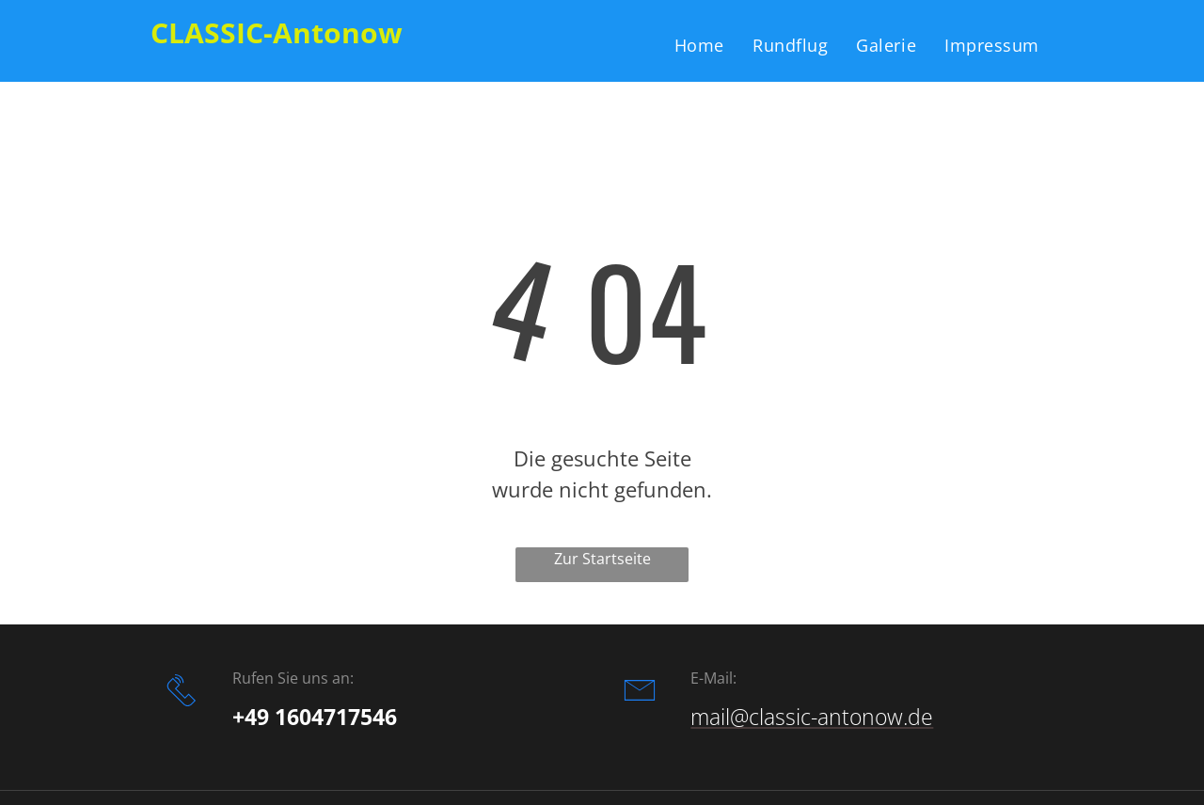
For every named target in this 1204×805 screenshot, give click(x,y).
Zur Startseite (602, 558)
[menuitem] (699, 44)
